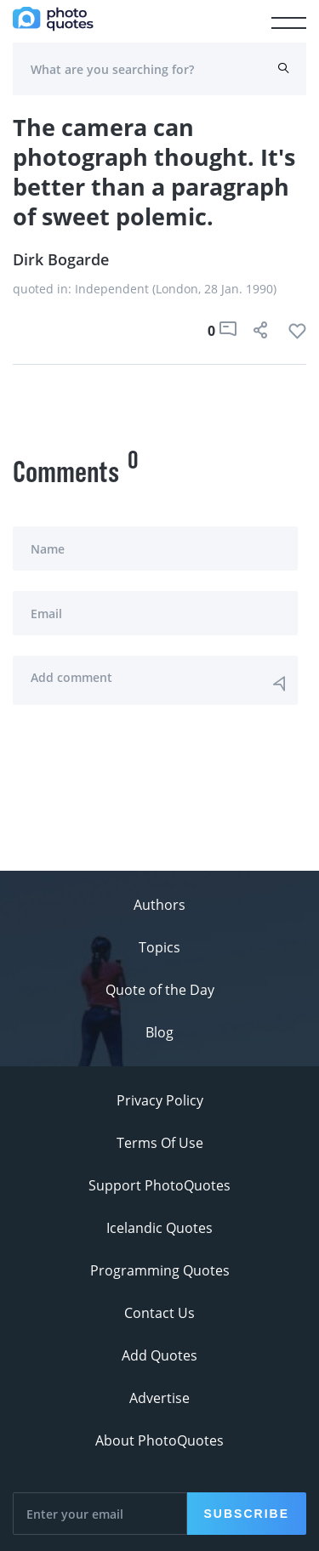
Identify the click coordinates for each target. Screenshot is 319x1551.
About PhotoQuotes (159, 1440)
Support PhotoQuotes (159, 1185)
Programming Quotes (160, 1270)
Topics (159, 947)
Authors (159, 904)
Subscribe (246, 1513)
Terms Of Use (160, 1142)
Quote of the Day (159, 989)
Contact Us (159, 1313)
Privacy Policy (160, 1100)
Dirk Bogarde (61, 259)
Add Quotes (159, 1355)
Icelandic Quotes (159, 1228)
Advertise (159, 1398)
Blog (159, 1032)
